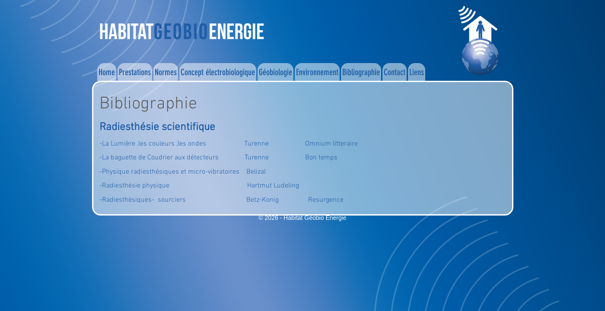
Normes (166, 72)
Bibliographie (361, 72)
